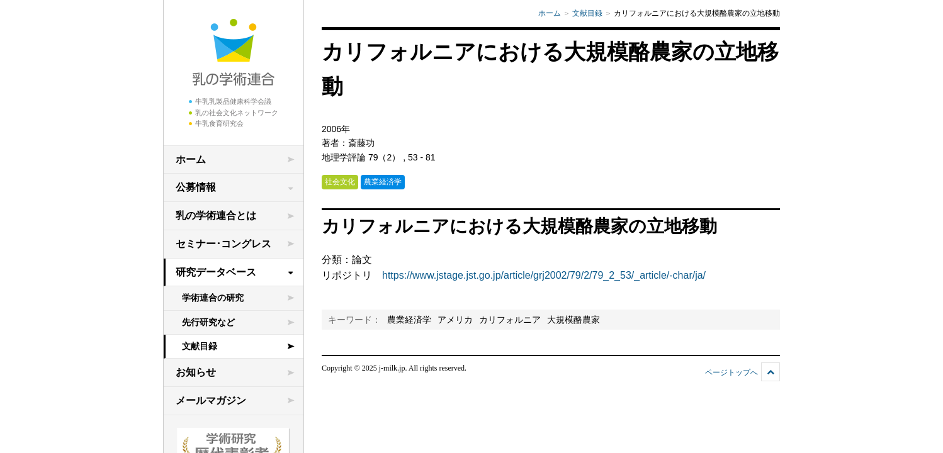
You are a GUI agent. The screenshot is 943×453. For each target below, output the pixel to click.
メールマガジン (211, 400)
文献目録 (199, 346)
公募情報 (196, 187)
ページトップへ (731, 372)
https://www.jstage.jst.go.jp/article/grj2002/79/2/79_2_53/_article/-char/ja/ (544, 275)
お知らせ (196, 372)
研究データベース (216, 272)
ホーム (191, 159)
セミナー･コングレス (223, 243)
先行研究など (208, 322)
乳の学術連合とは (216, 215)
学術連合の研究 (213, 298)
